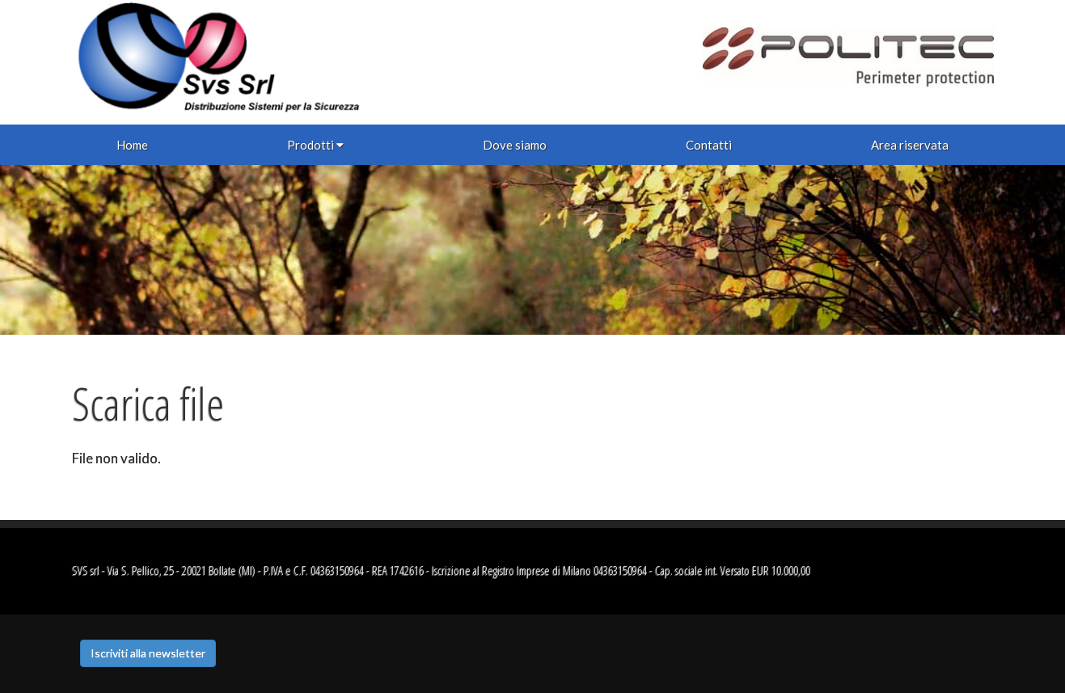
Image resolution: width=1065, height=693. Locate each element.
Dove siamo (515, 144)
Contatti (709, 144)
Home (132, 144)
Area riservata (910, 144)
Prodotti (315, 144)
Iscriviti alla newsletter (148, 653)
